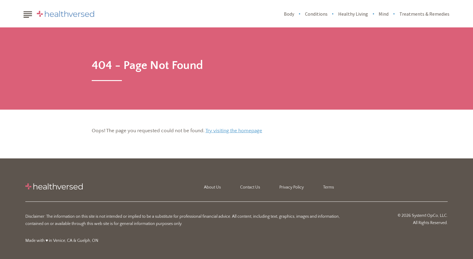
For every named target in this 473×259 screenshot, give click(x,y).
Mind (384, 14)
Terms (328, 187)
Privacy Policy (291, 187)
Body (289, 14)
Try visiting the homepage (233, 130)
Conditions (316, 14)
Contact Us (250, 187)
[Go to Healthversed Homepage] (65, 14)
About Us (212, 187)
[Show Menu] (28, 13)
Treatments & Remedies (424, 14)
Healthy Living (353, 14)
